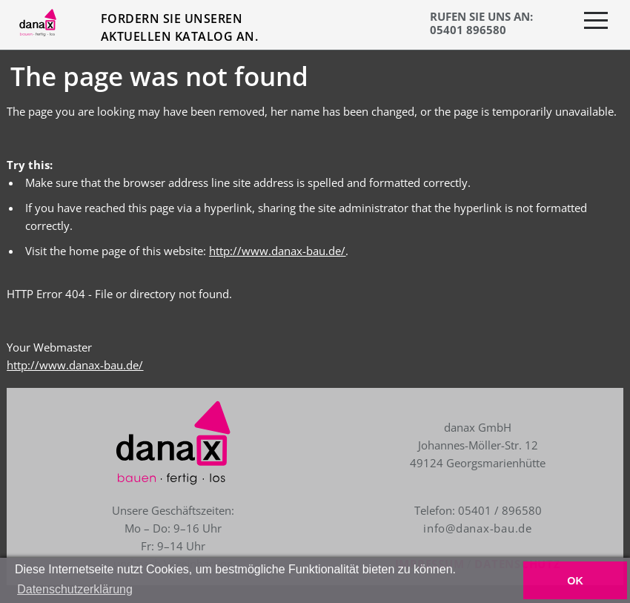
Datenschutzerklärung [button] (75, 589)
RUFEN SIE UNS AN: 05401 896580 (481, 23)
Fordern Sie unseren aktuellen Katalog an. (178, 27)
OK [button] (575, 581)
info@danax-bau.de (477, 528)
